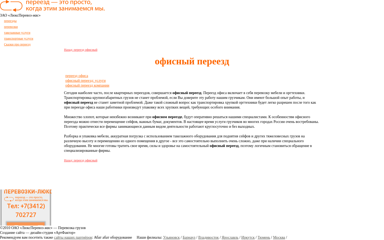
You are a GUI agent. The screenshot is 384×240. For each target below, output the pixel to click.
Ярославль (230, 237)
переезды (10, 21)
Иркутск (248, 237)
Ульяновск (171, 237)
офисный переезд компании (87, 85)
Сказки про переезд (17, 44)
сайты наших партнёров (73, 237)
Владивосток (208, 237)
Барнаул (189, 237)
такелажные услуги (17, 32)
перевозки (11, 27)
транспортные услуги (18, 38)
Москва (279, 237)
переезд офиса (76, 76)
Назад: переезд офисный (80, 50)
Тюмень (264, 237)
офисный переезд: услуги (85, 81)
